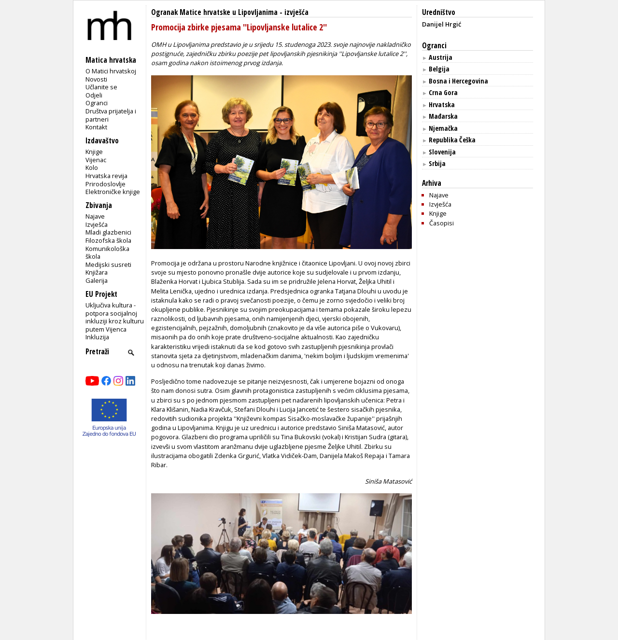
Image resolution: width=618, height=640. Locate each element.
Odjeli (93, 95)
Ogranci (96, 102)
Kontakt (96, 127)
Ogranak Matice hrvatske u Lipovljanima (214, 12)
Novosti (96, 79)
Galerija (96, 280)
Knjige (94, 151)
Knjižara (96, 272)
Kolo (91, 167)
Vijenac (95, 159)
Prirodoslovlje (105, 184)
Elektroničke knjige (112, 191)
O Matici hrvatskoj (110, 71)
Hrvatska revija (106, 175)
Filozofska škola (108, 240)
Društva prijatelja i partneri (110, 115)
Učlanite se (101, 87)
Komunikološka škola (107, 252)
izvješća (296, 12)
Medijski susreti (108, 264)
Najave (95, 216)
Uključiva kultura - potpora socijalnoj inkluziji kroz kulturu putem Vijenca (114, 317)
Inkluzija (97, 337)
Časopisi (441, 223)
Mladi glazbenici (108, 232)
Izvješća (96, 224)
